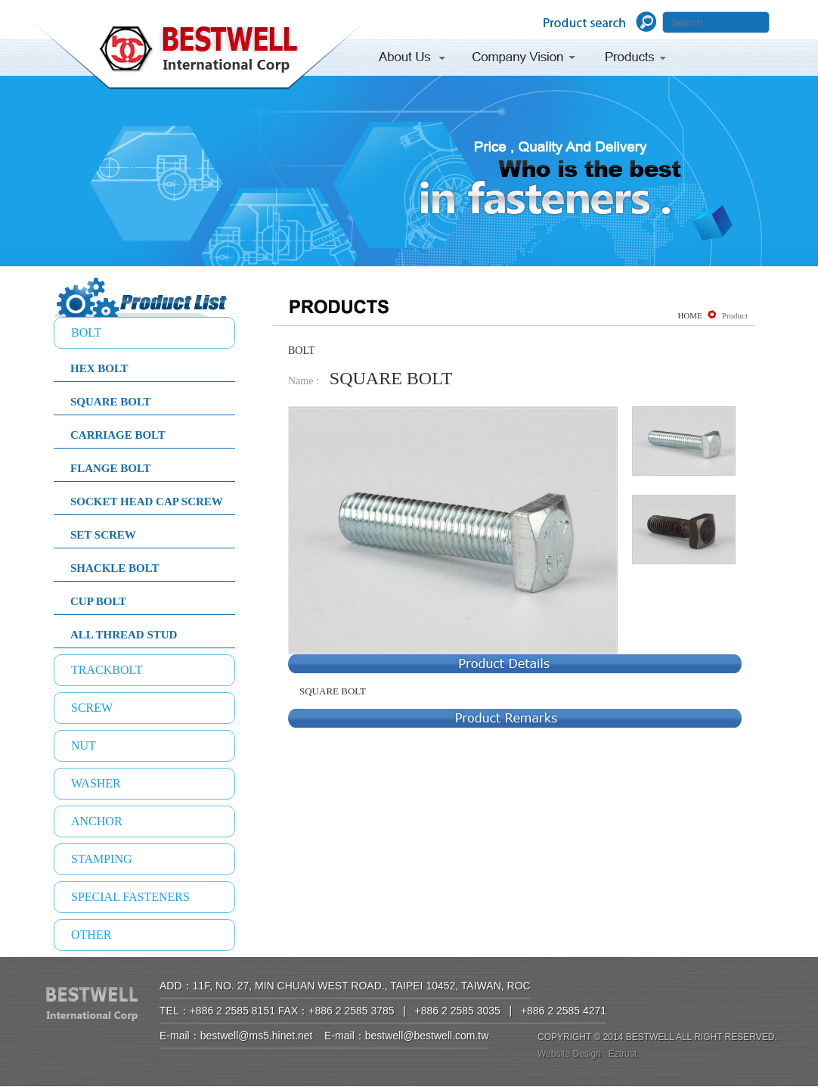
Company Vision (524, 59)
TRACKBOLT (107, 669)
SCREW (92, 707)
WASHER (96, 783)
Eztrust (623, 1053)
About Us (416, 59)
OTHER (91, 934)
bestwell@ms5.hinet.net (256, 1036)
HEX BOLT (99, 368)
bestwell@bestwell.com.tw (427, 1036)
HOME (689, 315)
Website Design (569, 1053)
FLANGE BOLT (110, 468)
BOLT (86, 332)
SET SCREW (103, 535)
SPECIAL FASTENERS (130, 896)
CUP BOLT (98, 601)
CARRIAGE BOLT (118, 435)
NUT (83, 745)
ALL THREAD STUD (123, 635)
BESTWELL (199, 57)
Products (637, 59)
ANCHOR (96, 821)
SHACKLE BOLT (114, 568)
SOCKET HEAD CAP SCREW (146, 501)
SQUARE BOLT (110, 402)
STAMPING (101, 859)
